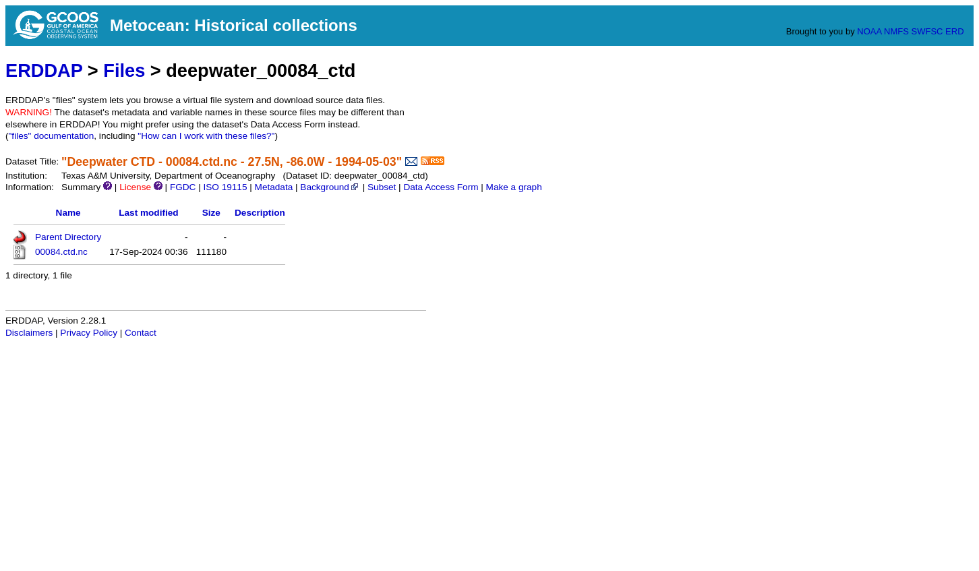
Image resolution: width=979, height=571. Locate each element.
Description (260, 213)
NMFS (896, 31)
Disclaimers (29, 333)
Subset (381, 187)
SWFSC (927, 31)
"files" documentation (51, 136)
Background (330, 187)
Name (68, 213)
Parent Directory (68, 237)
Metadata (274, 187)
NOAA (869, 31)
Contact (140, 333)
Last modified (148, 213)
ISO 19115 (225, 187)
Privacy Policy (88, 333)
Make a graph (514, 187)
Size (211, 213)
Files (124, 70)
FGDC (183, 187)
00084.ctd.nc (61, 252)
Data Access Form (440, 187)
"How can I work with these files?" (206, 136)
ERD (954, 31)
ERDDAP (43, 70)
